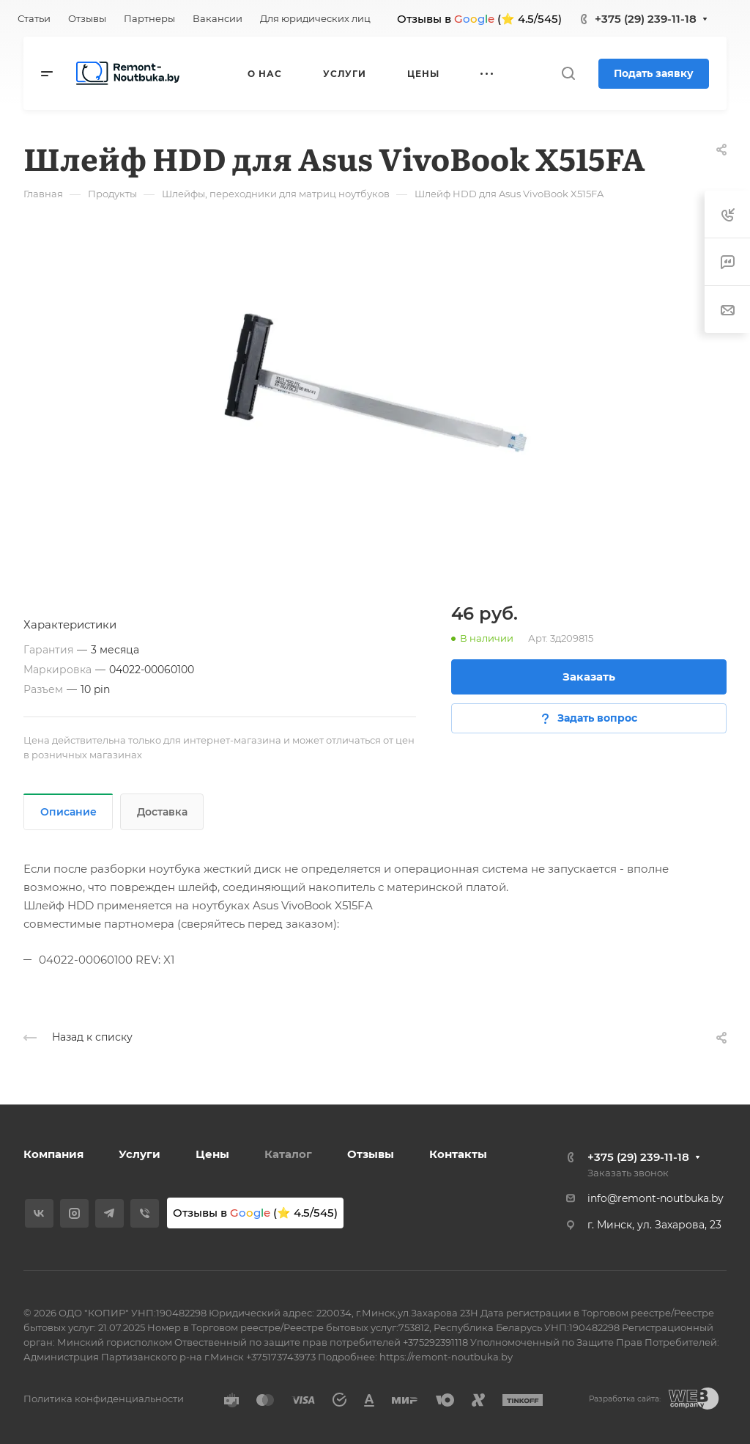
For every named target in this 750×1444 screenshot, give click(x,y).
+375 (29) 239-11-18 (646, 19)
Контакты (458, 1154)
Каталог (288, 1154)
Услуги (139, 1154)
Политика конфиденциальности (103, 1398)
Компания (53, 1154)
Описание (68, 811)
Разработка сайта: (625, 1399)
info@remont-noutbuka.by (655, 1198)
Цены (212, 1154)
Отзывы (370, 1154)
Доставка (162, 811)
